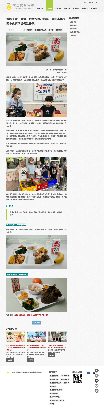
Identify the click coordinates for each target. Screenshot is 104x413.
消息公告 (73, 22)
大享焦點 (58, 8)
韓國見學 (53, 387)
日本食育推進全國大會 (57, 401)
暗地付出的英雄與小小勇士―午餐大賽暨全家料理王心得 (36, 347)
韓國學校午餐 (54, 380)
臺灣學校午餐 (54, 376)
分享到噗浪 (97, 391)
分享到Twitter (97, 376)
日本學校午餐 (65, 376)
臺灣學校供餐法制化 (56, 390)
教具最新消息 (75, 32)
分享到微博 (97, 381)
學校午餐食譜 (65, 380)
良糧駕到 (29, 30)
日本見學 (66, 383)
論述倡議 (73, 29)
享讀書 (52, 404)
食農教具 (94, 8)
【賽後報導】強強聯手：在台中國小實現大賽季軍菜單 (57, 346)
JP (93, 2)
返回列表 (36, 323)
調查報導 (73, 25)
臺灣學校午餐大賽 (40, 30)
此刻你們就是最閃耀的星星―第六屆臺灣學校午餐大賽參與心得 (15, 347)
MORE (10, 360)
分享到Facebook (97, 370)
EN (96, 2)
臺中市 (51, 30)
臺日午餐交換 (54, 394)
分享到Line (97, 386)
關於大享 (40, 8)
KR (90, 2)
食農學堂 (76, 8)
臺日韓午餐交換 (55, 397)
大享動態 (49, 8)
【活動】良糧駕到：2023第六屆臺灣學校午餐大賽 (30, 315)
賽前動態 (59, 30)
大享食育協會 (88, 373)
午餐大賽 (67, 8)
